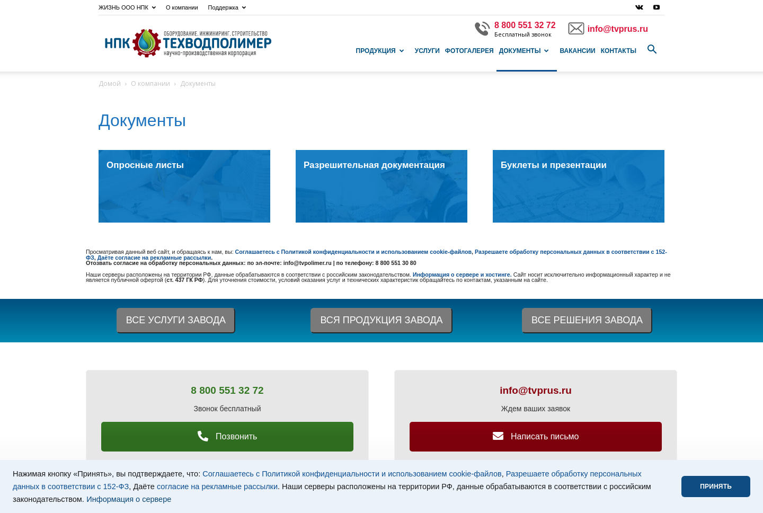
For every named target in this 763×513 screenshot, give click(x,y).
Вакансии (577, 51)
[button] (651, 50)
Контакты (618, 51)
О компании (182, 7)
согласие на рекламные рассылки (217, 486)
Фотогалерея (469, 51)
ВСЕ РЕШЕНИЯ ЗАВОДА (587, 320)
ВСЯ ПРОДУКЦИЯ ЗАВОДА (381, 320)
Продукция (380, 51)
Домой (110, 83)
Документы (524, 51)
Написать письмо (536, 436)
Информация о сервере (128, 499)
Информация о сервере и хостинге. (463, 274)
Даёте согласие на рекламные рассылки (154, 257)
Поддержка (227, 7)
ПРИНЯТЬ (716, 486)
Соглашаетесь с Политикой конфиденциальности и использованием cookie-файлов (352, 474)
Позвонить (228, 436)
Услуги (427, 51)
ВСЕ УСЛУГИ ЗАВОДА (176, 320)
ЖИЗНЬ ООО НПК (127, 7)
